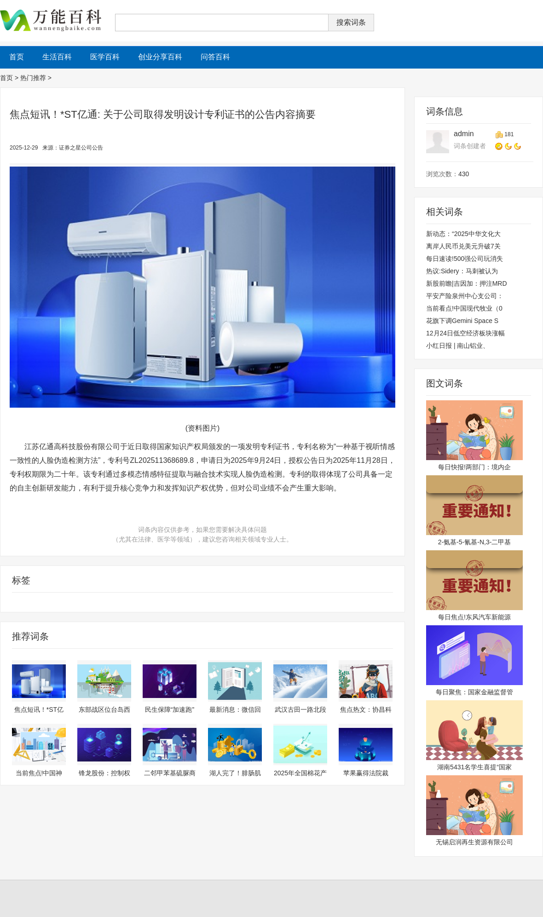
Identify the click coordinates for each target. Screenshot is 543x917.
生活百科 (57, 57)
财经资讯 (41, 602)
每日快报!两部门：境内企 (474, 467)
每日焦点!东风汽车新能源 (474, 617)
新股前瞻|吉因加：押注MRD (466, 283)
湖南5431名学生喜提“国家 (474, 767)
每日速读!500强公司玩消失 (464, 258)
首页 (6, 77)
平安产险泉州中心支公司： (464, 296)
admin (464, 134)
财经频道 (13, 602)
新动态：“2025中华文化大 (463, 233)
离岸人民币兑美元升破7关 (463, 246)
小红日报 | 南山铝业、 (457, 345)
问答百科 (215, 57)
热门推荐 (33, 77)
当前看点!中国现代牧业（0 (464, 308)
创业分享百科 (160, 57)
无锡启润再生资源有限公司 (474, 842)
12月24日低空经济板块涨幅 (465, 333)
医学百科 (105, 57)
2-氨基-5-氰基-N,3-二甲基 (474, 542)
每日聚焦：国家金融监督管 (474, 692)
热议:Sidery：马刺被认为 (462, 271)
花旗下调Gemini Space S (462, 320)
